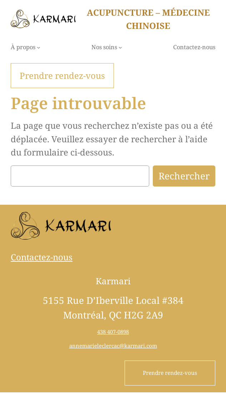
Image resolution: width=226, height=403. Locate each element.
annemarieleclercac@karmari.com (113, 345)
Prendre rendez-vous (170, 373)
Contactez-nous (41, 257)
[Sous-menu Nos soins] (120, 47)
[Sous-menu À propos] (38, 47)
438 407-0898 (113, 331)
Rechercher (184, 175)
